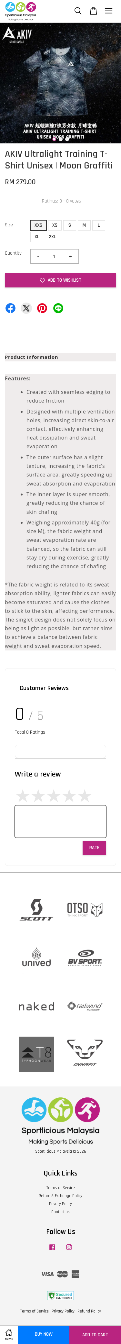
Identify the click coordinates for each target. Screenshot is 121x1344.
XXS (38, 225)
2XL (52, 237)
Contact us (60, 1211)
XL (37, 237)
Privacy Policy (60, 1203)
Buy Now (44, 1334)
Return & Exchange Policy (60, 1195)
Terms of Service (60, 1187)
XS (54, 225)
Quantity (13, 253)
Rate (94, 848)
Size (9, 225)
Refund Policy (89, 1311)
